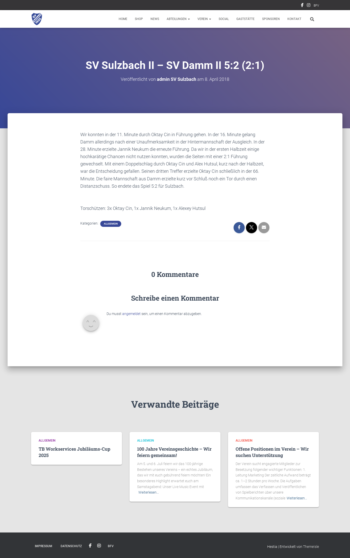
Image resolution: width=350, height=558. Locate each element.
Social (224, 19)
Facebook (302, 6)
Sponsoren (271, 19)
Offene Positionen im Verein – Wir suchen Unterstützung (272, 452)
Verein (204, 19)
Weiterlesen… (148, 492)
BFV (316, 5)
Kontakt (294, 19)
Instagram (308, 6)
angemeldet (131, 314)
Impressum (43, 546)
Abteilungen (178, 19)
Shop (139, 19)
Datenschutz (71, 546)
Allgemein (111, 223)
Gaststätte (245, 19)
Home (123, 19)
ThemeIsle (311, 547)
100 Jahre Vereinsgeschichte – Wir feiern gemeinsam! (174, 452)
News (155, 19)
